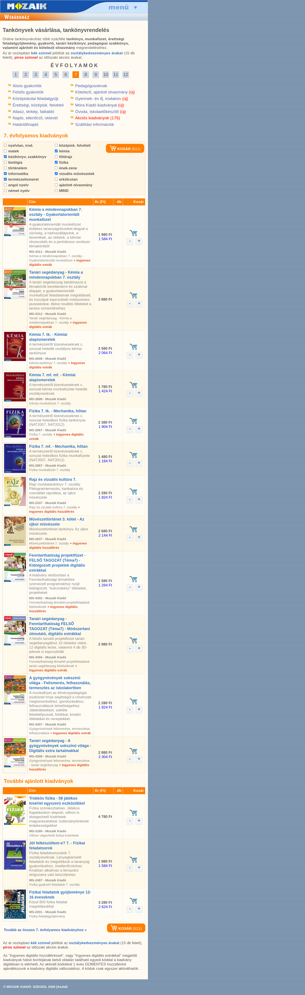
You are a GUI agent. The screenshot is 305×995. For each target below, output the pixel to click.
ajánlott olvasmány (73, 185)
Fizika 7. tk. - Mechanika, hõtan (57, 411)
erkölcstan (66, 179)
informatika (16, 174)
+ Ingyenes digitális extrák (70, 733)
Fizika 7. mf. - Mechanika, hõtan (58, 446)
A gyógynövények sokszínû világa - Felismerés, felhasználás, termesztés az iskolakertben (60, 683)
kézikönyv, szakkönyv (25, 157)
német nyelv (17, 191)
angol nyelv (16, 185)
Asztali (62, 986)
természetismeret (21, 179)
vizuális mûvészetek (74, 174)
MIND (62, 191)
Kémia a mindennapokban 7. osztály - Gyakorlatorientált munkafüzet (55, 214)
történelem (15, 168)
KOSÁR (120, 149)
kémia (62, 151)
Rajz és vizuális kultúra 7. (52, 479)
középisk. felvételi (72, 145)
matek (11, 151)
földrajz (63, 157)
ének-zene (66, 168)
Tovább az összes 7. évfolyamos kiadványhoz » (45, 930)
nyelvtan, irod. (18, 145)
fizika (61, 162)
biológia (13, 162)
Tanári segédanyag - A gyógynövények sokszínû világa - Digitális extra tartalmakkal (60, 746)
